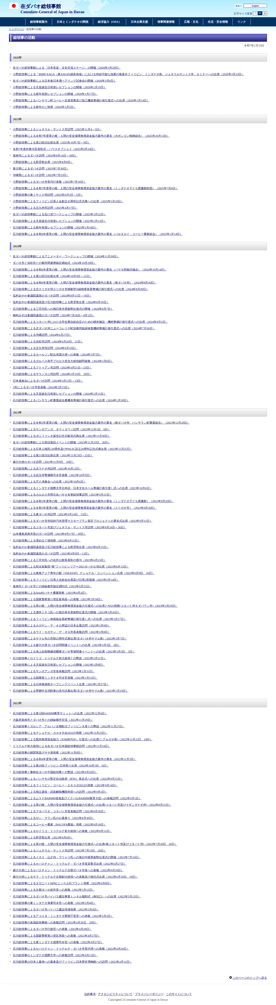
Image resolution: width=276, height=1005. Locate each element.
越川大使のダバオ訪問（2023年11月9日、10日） (44, 461)
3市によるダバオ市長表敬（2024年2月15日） (41, 387)
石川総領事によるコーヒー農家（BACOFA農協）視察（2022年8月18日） (59, 824)
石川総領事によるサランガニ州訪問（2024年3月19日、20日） (52, 374)
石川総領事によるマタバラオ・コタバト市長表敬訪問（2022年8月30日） (59, 811)
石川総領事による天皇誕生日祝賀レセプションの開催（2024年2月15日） (59, 393)
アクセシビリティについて (115, 994)
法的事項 (90, 994)
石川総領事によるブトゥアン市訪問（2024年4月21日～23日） (52, 367)
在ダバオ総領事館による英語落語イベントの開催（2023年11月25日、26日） (62, 442)
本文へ (239, 6)
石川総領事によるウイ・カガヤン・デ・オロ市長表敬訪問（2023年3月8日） (62, 632)
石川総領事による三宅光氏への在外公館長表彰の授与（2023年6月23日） (59, 560)
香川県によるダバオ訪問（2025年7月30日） (41, 168)
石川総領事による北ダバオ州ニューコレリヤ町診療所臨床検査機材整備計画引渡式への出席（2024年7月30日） (84, 328)
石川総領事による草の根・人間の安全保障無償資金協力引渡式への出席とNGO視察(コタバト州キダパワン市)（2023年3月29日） (95, 605)
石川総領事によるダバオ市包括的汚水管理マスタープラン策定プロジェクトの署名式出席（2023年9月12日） (82, 520)
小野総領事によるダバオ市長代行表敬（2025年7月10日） (49, 181)
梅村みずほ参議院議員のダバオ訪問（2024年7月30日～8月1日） (54, 315)
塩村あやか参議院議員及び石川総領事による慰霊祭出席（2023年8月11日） (61, 547)
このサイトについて (179, 994)
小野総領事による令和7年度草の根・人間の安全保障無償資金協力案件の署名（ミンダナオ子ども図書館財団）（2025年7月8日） (95, 188)
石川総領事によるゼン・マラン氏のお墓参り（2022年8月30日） (54, 818)
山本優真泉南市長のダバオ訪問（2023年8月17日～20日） (49, 533)
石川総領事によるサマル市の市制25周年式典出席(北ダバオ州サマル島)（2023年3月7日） (70, 638)
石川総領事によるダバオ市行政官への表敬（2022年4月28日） (52, 929)
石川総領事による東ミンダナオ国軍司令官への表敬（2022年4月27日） (58, 942)
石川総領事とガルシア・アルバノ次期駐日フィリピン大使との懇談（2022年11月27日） (69, 726)
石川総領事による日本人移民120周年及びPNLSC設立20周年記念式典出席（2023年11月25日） (73, 448)
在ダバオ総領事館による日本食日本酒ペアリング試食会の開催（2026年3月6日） (64, 80)
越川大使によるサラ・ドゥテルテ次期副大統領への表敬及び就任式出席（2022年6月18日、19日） (75, 876)
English (255, 6)
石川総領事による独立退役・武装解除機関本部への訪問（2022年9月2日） (60, 791)
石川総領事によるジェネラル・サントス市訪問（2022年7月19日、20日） (59, 850)
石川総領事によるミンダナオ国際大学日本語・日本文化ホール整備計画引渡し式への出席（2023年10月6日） (82, 488)
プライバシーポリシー (149, 994)
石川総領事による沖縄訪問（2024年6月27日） (42, 334)
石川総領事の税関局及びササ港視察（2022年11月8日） (48, 752)
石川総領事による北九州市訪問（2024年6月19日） (45, 348)
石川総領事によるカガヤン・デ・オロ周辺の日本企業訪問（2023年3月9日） (62, 625)
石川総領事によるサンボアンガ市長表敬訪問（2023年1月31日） (54, 671)
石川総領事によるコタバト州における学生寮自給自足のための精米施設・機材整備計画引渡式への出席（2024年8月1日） (90, 321)
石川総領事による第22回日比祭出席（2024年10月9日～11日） (52, 276)
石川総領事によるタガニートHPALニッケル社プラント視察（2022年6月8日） (62, 883)
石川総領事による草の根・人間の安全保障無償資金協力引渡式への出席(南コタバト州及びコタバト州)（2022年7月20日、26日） (95, 844)
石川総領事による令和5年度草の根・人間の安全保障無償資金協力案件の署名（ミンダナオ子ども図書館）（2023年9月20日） (93, 501)
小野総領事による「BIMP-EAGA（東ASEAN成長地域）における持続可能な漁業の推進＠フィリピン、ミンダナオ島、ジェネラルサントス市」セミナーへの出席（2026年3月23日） (128, 74)
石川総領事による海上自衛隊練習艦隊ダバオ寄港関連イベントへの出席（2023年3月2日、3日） (74, 651)
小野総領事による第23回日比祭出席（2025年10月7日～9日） (52, 142)
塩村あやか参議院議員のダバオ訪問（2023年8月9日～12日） (51, 553)
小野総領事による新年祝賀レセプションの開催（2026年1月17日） (55, 93)
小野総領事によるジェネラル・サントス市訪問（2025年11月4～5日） (57, 129)
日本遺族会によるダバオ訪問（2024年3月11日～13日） (48, 380)
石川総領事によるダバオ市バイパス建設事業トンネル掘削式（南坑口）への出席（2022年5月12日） (77, 896)
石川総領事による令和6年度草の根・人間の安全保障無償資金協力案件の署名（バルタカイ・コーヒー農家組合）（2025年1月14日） (97, 234)
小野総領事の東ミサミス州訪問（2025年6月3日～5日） (48, 194)
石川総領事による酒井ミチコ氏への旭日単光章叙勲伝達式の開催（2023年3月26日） (67, 612)
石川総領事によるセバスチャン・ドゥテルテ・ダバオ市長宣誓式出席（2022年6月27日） (70, 863)
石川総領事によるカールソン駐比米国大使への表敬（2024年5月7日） (57, 354)
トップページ (16, 29)
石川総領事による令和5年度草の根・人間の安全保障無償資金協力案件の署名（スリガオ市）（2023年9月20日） (85, 507)
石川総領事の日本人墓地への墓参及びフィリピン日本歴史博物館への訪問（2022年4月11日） (72, 961)
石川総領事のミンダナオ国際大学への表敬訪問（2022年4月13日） (55, 955)
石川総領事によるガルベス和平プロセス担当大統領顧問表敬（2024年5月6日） (63, 361)
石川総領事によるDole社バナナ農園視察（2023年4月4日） (50, 592)
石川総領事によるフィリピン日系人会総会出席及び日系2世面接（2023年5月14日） (66, 579)
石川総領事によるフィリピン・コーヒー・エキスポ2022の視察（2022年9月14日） (65, 785)
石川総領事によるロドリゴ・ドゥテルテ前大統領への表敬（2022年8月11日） (62, 831)
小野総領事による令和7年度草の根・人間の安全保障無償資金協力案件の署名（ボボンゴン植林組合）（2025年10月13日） (91, 135)
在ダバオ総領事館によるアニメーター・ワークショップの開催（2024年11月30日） (66, 256)
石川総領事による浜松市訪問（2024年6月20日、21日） (48, 341)
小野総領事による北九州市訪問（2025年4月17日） (45, 207)
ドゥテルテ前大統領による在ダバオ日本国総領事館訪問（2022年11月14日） (62, 746)
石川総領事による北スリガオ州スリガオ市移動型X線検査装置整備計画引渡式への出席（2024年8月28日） (81, 289)
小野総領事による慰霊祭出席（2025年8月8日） (43, 162)
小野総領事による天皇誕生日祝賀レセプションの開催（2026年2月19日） (59, 87)
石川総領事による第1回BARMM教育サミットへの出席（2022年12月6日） (60, 713)
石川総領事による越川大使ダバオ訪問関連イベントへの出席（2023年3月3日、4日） (67, 645)
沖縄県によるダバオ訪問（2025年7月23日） (41, 175)
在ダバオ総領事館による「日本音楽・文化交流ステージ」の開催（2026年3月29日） (67, 67)
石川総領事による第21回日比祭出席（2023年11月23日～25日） (53, 455)
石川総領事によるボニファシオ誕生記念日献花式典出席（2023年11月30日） (62, 435)
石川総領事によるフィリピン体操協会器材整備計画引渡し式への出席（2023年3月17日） (70, 619)
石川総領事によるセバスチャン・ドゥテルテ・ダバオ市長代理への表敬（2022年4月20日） (71, 948)
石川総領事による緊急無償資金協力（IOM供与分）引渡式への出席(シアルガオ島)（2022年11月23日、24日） (83, 739)
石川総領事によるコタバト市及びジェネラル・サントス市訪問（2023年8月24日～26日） (70, 527)
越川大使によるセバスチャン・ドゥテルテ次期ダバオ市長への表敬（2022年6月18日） (68, 870)
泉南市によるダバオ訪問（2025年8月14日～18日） (45, 155)
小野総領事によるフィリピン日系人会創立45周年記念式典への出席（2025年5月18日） (68, 201)
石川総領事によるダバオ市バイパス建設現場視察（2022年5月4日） (56, 909)
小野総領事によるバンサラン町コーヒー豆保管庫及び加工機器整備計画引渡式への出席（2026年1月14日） (81, 100)
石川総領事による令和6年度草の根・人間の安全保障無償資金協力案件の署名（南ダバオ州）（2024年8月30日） (85, 282)
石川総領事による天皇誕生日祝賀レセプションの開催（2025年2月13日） (59, 221)
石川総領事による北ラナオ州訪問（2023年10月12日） (47, 468)
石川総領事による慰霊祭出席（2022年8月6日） (43, 837)
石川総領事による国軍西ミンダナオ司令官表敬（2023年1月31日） (55, 677)
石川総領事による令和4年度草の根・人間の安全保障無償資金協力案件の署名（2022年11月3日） (74, 759)
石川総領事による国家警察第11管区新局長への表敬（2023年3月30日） (58, 599)
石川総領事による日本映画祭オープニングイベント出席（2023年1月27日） (61, 684)
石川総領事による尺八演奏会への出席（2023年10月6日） (49, 481)
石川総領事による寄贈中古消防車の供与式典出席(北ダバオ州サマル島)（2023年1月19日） (70, 690)
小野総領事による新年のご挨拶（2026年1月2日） (44, 106)
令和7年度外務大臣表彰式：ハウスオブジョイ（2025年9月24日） (54, 149)
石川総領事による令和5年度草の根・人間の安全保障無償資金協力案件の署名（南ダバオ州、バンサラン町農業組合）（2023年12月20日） (101, 422)
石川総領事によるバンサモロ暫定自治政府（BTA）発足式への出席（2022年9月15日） (68, 778)
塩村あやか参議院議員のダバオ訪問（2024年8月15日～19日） (52, 295)
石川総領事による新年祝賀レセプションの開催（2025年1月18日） (55, 227)
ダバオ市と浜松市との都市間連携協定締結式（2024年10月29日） (54, 262)
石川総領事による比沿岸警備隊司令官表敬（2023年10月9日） (52, 475)
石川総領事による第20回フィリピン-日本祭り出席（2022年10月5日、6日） (61, 765)
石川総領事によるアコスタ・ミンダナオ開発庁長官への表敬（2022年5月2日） (63, 916)
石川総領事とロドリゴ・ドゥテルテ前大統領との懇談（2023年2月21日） (59, 658)
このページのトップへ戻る (249, 977)
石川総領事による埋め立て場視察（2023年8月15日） (46, 540)
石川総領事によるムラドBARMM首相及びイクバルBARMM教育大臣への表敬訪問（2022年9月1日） (77, 798)
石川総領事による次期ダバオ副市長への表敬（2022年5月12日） (54, 889)
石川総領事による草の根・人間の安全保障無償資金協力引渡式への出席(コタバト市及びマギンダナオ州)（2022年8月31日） (92, 804)
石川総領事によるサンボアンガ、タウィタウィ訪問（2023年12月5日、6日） (62, 429)
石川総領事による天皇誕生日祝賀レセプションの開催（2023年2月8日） (59, 664)
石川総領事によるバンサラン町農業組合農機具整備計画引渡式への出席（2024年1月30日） (71, 400)
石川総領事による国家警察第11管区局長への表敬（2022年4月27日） (56, 935)
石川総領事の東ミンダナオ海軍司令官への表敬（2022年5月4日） (54, 903)
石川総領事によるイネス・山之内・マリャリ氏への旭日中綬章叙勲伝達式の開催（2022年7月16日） (77, 857)
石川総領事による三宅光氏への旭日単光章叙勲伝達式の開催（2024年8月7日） (63, 308)
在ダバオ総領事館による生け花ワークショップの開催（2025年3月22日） (59, 214)
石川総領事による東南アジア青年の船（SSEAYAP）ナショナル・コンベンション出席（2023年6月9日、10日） (84, 573)
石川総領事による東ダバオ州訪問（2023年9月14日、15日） (51, 514)
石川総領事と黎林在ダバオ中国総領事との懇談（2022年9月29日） (55, 772)
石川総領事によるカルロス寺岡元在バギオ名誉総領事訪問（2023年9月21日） (62, 494)
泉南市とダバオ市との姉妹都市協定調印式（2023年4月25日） (52, 586)
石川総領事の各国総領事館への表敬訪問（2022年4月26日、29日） (55, 922)
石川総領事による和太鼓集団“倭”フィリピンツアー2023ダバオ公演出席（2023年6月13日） (71, 566)
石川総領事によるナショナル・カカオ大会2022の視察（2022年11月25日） (60, 732)
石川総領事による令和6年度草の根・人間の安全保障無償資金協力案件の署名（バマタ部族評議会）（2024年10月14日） (90, 269)
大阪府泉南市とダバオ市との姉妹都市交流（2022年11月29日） (53, 719)
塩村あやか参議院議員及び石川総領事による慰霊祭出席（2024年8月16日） (61, 302)
